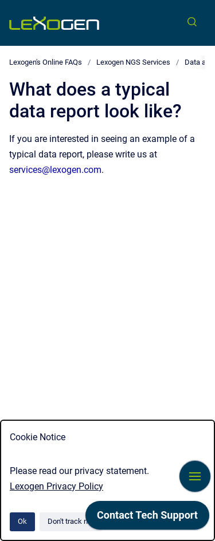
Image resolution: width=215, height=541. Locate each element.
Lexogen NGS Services (133, 62)
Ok (22, 521)
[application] (147, 518)
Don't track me (71, 521)
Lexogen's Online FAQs (45, 62)
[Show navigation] (194, 476)
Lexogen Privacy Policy (56, 486)
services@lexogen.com (55, 169)
